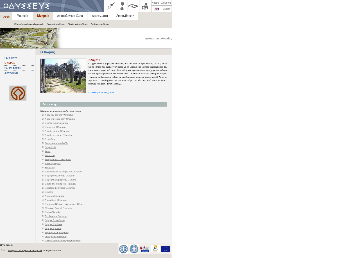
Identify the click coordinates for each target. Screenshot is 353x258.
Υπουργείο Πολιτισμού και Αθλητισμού (25, 250)
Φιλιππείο (49, 155)
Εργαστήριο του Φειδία (56, 143)
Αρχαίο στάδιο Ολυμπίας (57, 131)
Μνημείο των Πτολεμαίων (58, 159)
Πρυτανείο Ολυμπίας (55, 127)
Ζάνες (48, 151)
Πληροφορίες (7, 244)
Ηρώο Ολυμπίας (53, 212)
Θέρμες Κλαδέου (53, 224)
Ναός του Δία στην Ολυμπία (59, 114)
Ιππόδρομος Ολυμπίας (56, 236)
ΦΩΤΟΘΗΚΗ (11, 73)
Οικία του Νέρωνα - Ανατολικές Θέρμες (65, 204)
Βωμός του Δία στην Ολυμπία (60, 175)
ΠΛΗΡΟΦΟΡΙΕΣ (13, 68)
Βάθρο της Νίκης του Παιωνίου (60, 183)
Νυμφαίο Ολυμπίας (54, 195)
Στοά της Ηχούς (53, 163)
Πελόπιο (49, 191)
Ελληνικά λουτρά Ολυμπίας (58, 208)
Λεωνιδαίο (50, 139)
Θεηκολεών (50, 147)
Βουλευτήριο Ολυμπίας (56, 122)
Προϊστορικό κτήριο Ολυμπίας (60, 187)
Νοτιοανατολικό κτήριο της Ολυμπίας (63, 171)
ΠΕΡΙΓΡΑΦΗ (11, 58)
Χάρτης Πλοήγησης (161, 3)
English (166, 9)
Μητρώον (49, 167)
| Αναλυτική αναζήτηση (98, 24)
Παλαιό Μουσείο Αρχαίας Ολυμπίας (63, 240)
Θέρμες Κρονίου (53, 228)
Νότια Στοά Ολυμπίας (56, 200)
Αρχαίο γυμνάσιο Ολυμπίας (58, 135)
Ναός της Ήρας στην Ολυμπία (60, 118)
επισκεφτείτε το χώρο (101, 92)
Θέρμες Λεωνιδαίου (55, 220)
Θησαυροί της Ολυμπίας (57, 232)
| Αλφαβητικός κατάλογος (76, 24)
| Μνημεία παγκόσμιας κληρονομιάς (28, 24)
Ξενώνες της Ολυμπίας (56, 216)
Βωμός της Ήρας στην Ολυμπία (60, 179)
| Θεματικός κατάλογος (54, 24)
